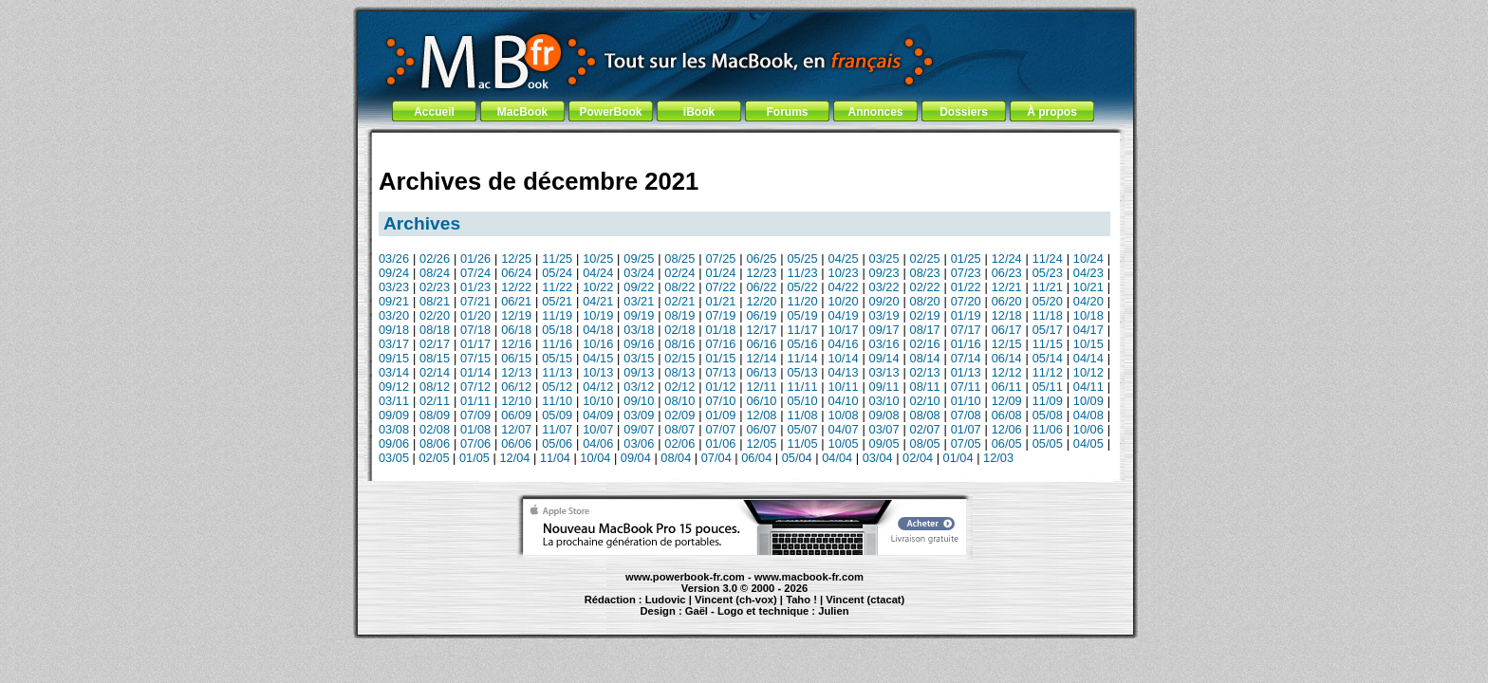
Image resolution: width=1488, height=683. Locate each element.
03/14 (394, 372)
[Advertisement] (745, 145)
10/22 (598, 287)
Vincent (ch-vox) (736, 599)
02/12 (679, 386)
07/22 (720, 287)
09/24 (394, 273)
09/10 (638, 401)
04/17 (1088, 330)
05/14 (1047, 358)
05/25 (802, 258)
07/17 (966, 330)
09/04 (636, 458)
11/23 (802, 273)
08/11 (925, 386)
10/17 (843, 330)
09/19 (638, 315)
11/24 (1047, 258)
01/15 (720, 358)
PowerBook (610, 112)
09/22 (638, 287)
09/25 (638, 258)
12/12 (1007, 372)
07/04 (716, 458)
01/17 (475, 344)
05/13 (802, 372)
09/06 (394, 443)
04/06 (598, 443)
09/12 (394, 386)
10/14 (843, 358)
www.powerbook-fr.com (685, 576)
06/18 (516, 330)
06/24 (516, 273)
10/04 (595, 458)
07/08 (966, 415)
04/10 (843, 401)
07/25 (720, 258)
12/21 (1007, 287)
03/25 (884, 258)
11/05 (802, 443)
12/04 (514, 458)
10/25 (598, 258)
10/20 (843, 301)
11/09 (1047, 401)
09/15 (394, 358)
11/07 (557, 429)
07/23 (966, 273)
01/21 (720, 301)
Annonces (874, 112)
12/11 (761, 386)
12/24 (1007, 258)
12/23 (761, 273)
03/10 (884, 401)
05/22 (802, 287)
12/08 (761, 415)
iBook (699, 112)
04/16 (843, 344)
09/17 (884, 330)
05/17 (1047, 330)
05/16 (802, 344)
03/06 (638, 443)
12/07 (516, 429)
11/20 (802, 301)
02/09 (679, 415)
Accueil (434, 112)
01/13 (966, 372)
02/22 (925, 287)
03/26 (394, 258)
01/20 (475, 315)
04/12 (598, 386)
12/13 (516, 372)
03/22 (884, 287)
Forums (787, 112)
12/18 (1007, 315)
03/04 (878, 458)
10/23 (843, 273)
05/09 (557, 415)
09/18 (394, 330)
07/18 (475, 330)
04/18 (598, 330)
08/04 (675, 458)
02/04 (917, 458)
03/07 (884, 429)
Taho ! (801, 599)
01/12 (720, 386)
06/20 (1007, 301)
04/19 (843, 315)
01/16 (966, 344)
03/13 (884, 372)
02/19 (925, 315)
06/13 (761, 372)
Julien (833, 611)
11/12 (1047, 372)
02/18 (679, 330)
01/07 (966, 429)
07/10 (720, 401)
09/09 (394, 415)
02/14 (434, 372)
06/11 (1007, 386)
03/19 (884, 315)
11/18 (1047, 315)
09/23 (884, 273)
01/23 (475, 287)
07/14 (966, 358)
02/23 (434, 287)
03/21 (638, 301)
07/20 (966, 301)
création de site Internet (876, 619)
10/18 (1088, 315)
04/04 (837, 458)
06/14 (1007, 358)
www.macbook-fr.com (809, 576)
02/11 (434, 401)
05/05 (1047, 443)
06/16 (761, 344)
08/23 (925, 273)
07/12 (475, 386)
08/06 (434, 443)
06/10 (761, 401)
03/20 (394, 315)
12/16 (516, 344)
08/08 (925, 415)
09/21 (394, 301)
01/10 (966, 401)
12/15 (1007, 344)
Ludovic (665, 599)
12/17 (761, 330)
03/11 (394, 401)
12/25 (516, 258)
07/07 (720, 429)
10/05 (843, 443)
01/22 (966, 287)
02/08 (434, 429)
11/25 (557, 258)
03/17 (394, 344)
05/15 (557, 358)
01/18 (720, 330)
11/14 (802, 358)
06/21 (516, 301)
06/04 (756, 458)
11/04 (555, 458)
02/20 (434, 315)
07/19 (720, 315)
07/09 (475, 415)
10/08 (843, 415)
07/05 (966, 443)
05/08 (1047, 415)
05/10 (802, 401)
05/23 (1047, 273)
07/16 (720, 344)
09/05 (884, 443)
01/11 (475, 401)
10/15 (1088, 344)
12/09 (1007, 401)
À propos (1052, 112)
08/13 (679, 372)
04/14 (1088, 358)
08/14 (925, 358)
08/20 (925, 301)
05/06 (557, 443)
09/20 (884, 301)
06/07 (761, 429)
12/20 (761, 301)
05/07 (802, 429)
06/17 (1007, 330)
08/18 (434, 330)
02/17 (434, 344)
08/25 (679, 258)
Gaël (696, 611)
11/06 (1047, 429)
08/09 (434, 415)
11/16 (557, 344)
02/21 (679, 301)
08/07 (679, 429)
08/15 (434, 358)
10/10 (598, 401)
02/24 (679, 273)
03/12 (638, 386)
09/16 (638, 344)
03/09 (638, 415)
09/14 (884, 358)
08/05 (925, 443)
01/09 (720, 415)
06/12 (516, 386)
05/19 (802, 315)
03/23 (394, 287)
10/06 (1088, 429)
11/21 (1047, 287)
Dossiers (963, 112)
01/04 (958, 458)
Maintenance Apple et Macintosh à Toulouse (779, 619)
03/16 (884, 344)
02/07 (925, 429)
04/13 (843, 372)
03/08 (394, 429)
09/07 (638, 429)
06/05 (1007, 443)
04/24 (598, 273)
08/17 (925, 330)
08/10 (679, 401)
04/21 (598, 301)
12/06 (1007, 429)
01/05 (474, 458)
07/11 (966, 386)
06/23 (1007, 273)
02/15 (679, 358)
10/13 (598, 372)
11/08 (802, 415)
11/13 (557, 372)
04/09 (598, 415)
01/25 (966, 258)
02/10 (925, 401)
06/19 (761, 315)
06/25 (761, 258)
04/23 (1088, 273)
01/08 (475, 429)
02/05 (433, 458)
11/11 (802, 386)
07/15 (475, 358)
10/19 (598, 315)
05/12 (557, 386)
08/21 (434, 301)
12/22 (516, 287)
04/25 (843, 258)
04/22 (843, 287)
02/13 (925, 372)
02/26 (434, 258)
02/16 (925, 344)
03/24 (638, 273)
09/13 (638, 372)
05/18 (557, 330)
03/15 (638, 358)
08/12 (434, 386)
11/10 (557, 401)
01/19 (966, 315)
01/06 (720, 443)
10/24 (1088, 258)
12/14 (761, 358)
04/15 (598, 358)
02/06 (679, 443)
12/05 (761, 443)
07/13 (720, 372)
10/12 (1088, 372)
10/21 (1088, 287)
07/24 (475, 273)
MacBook (522, 112)
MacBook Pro (676, 619)
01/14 (475, 372)
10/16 (598, 344)
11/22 (557, 287)
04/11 (1088, 386)
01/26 (475, 258)
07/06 (475, 443)
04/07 (843, 429)
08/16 (679, 344)
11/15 (1047, 344)
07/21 (475, 301)
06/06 (516, 443)
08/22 (679, 287)
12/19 (516, 315)
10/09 (1088, 401)
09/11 (884, 386)
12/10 (516, 401)
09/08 (884, 415)
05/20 (1047, 301)
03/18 (638, 330)
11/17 (802, 330)
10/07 (598, 429)
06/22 (761, 287)
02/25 (925, 258)
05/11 (1047, 386)
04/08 (1088, 415)
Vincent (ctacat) (865, 599)
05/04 (797, 458)
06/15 (516, 358)
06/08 (1007, 415)
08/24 (434, 273)
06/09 (516, 415)
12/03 (998, 458)
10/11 (843, 386)
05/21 (557, 301)
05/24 (557, 273)
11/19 (557, 315)
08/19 (679, 315)
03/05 (394, 458)
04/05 (1088, 443)
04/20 (1088, 301)
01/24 (720, 273)
